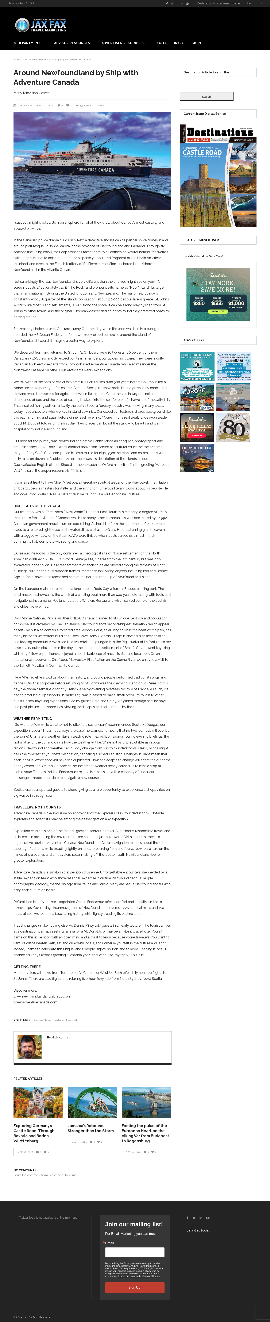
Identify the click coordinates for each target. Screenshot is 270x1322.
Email (109, 1243)
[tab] (203, 256)
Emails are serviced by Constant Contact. (139, 1276)
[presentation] (203, 256)
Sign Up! (134, 1287)
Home (17, 59)
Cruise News (42, 1020)
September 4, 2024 (30, 105)
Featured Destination (67, 1020)
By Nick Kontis (57, 1037)
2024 (26, 59)
